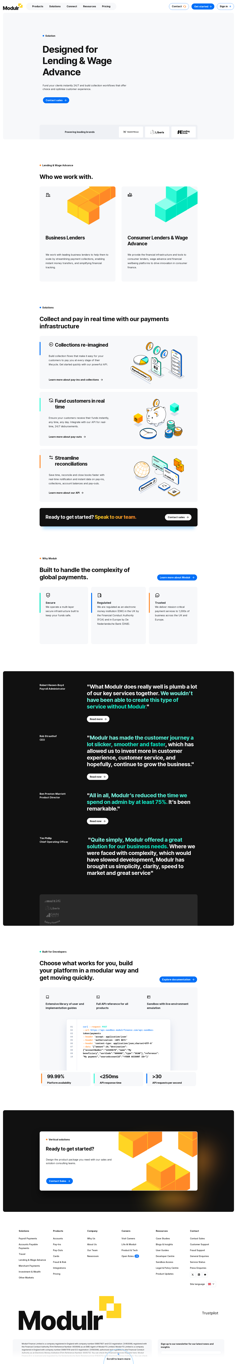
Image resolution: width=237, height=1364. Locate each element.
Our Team (92, 1250)
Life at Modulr (129, 1244)
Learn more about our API (66, 493)
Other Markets (26, 1277)
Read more (98, 719)
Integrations (59, 1268)
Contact (179, 6)
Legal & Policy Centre (167, 1268)
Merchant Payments (29, 1266)
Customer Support (199, 1244)
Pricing (106, 6)
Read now (98, 777)
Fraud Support (197, 1250)
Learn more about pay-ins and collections (76, 379)
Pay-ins (57, 1244)
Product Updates (165, 1274)
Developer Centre (165, 1256)
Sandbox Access (164, 1262)
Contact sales (56, 100)
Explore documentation (178, 979)
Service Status (197, 1262)
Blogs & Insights (164, 1244)
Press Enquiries (198, 1268)
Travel (22, 1254)
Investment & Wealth (30, 1271)
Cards (56, 1256)
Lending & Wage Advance (32, 1260)
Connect (72, 6)
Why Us (91, 1238)
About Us (92, 1244)
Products (37, 6)
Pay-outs (58, 1250)
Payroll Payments (28, 1238)
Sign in (225, 6)
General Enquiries (199, 1256)
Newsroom (93, 1256)
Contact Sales (197, 1238)
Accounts (58, 1238)
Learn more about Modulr (177, 577)
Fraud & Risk (59, 1262)
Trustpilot (210, 1313)
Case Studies (163, 1238)
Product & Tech (130, 1250)
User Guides (162, 1250)
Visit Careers (128, 1238)
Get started (203, 6)
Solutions (55, 6)
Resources (89, 6)
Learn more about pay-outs (67, 437)
